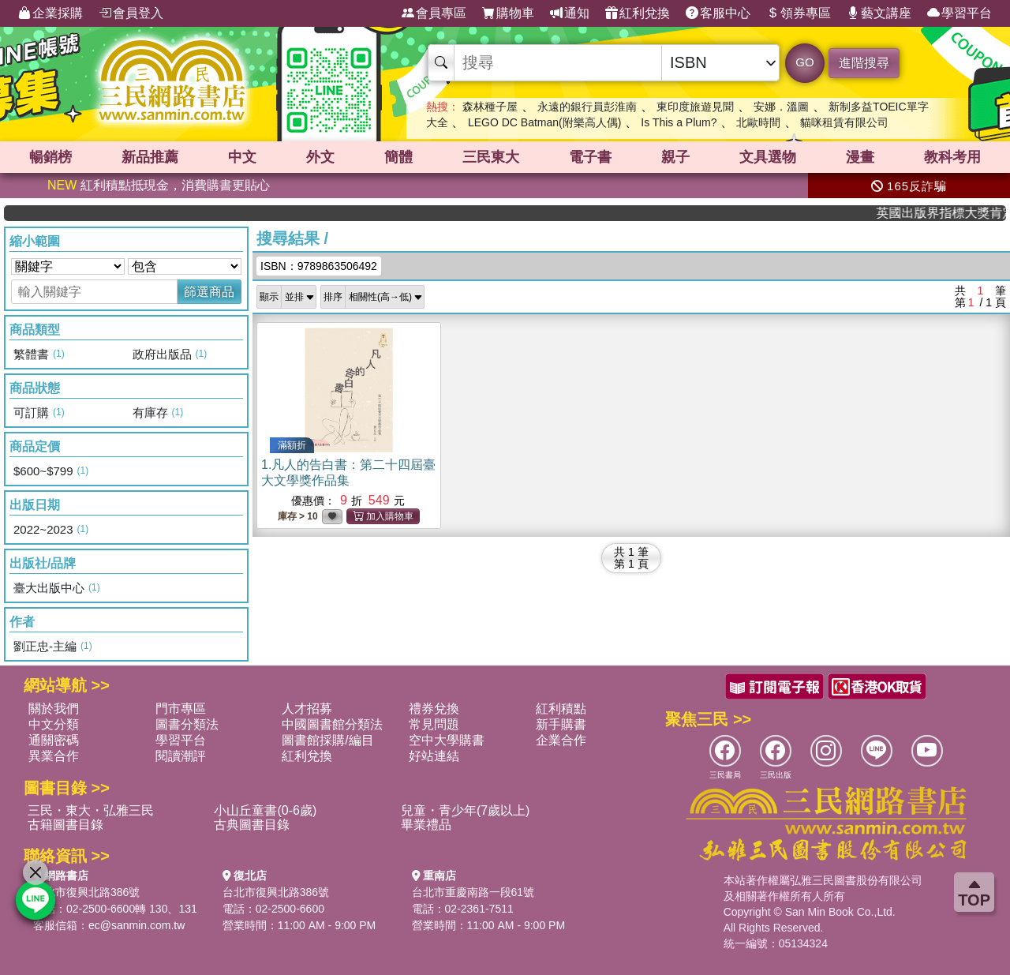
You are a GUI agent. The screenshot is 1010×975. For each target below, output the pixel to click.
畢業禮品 (426, 824)
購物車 (508, 13)
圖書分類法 (187, 724)
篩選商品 (209, 291)
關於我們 (53, 708)
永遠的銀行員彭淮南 (587, 106)
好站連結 (434, 756)
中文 (242, 157)
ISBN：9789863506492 (318, 266)
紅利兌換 (637, 13)
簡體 (398, 157)
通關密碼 (53, 740)
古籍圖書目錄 (65, 824)
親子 (675, 157)
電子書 (590, 157)
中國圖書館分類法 (332, 724)
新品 (150, 157)
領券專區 (798, 13)
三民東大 (490, 157)
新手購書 (561, 724)
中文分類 (53, 724)
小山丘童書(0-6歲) (265, 810)
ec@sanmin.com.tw (136, 925)
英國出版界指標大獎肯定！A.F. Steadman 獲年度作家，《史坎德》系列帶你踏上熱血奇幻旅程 (953, 212)
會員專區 (434, 13)
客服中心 (718, 13)
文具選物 (767, 157)
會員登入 (131, 13)
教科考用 (952, 157)
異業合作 (53, 756)
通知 (569, 13)
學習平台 (959, 13)
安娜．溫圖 (781, 106)
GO (804, 62)
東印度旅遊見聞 (695, 106)
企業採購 (50, 13)
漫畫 (860, 157)
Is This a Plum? (678, 122)
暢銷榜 (50, 157)
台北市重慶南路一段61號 (473, 892)
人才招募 (307, 708)
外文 (320, 157)
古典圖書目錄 (252, 824)
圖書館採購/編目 (327, 740)
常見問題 (434, 724)
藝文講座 (879, 13)
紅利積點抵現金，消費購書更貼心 (158, 185)
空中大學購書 (446, 740)
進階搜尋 (864, 62)
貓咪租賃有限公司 (844, 122)
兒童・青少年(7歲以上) (465, 810)
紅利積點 (561, 708)
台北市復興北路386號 (86, 892)
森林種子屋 (490, 106)
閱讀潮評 (180, 756)
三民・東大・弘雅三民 (91, 810)
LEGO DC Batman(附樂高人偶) (544, 122)
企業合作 (561, 740)
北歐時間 (758, 122)
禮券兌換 (434, 708)
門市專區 (180, 708)
